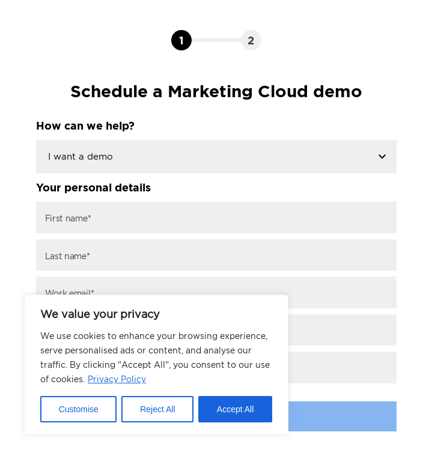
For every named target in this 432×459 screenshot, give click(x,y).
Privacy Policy (117, 378)
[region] (156, 365)
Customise (79, 409)
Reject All (157, 409)
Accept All (235, 409)
